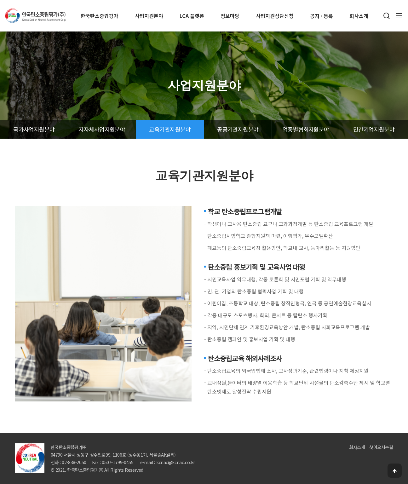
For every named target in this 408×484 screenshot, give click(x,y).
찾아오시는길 (381, 447)
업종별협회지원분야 (306, 129)
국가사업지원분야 (34, 129)
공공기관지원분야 (238, 129)
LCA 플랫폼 (192, 16)
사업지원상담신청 (275, 16)
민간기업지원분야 (374, 129)
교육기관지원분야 (170, 129)
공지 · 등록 (321, 16)
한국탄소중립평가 (99, 16)
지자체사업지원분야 (101, 129)
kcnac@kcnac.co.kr (175, 462)
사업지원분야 (149, 16)
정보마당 (230, 16)
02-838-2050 (74, 462)
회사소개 (358, 16)
